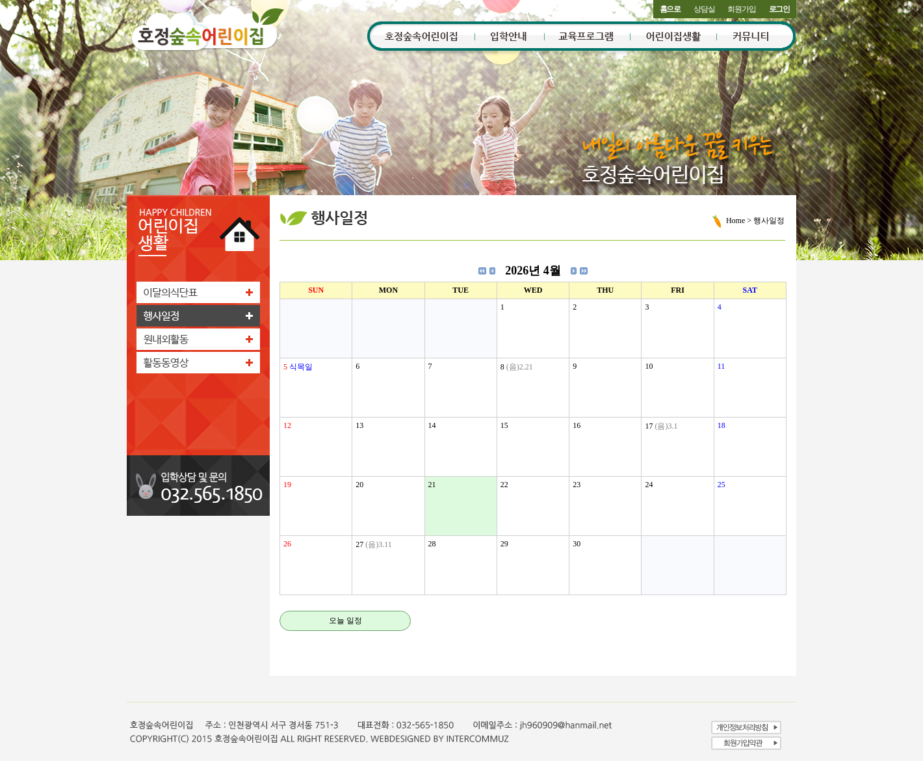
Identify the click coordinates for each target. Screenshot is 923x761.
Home (735, 220)
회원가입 (741, 9)
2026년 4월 (533, 270)
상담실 (704, 9)
